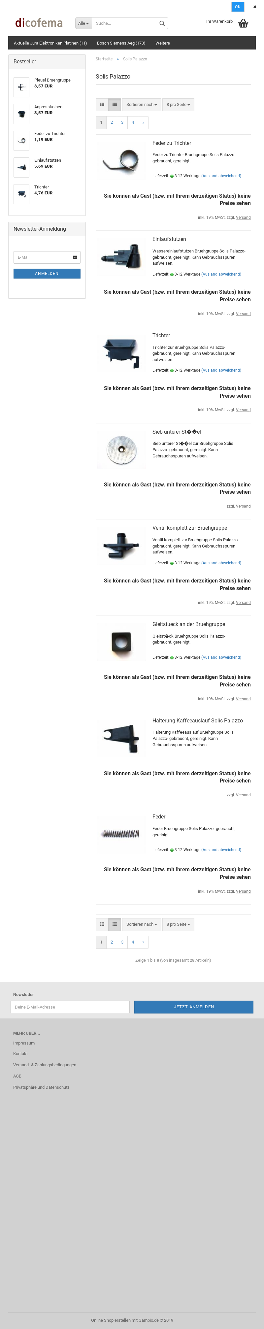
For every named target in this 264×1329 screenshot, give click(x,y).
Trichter (161, 335)
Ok (238, 7)
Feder (158, 817)
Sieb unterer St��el (176, 432)
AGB (17, 1076)
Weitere (162, 43)
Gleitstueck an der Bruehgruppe (188, 624)
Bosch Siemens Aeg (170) (121, 43)
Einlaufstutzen (169, 239)
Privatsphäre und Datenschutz (41, 1087)
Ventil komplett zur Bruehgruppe (189, 528)
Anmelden (47, 273)
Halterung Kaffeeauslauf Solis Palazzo (197, 720)
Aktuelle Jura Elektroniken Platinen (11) (50, 43)
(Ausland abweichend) (221, 176)
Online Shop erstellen (111, 1320)
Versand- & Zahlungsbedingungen (44, 1064)
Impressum (24, 1043)
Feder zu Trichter (171, 143)
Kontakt (20, 1053)
